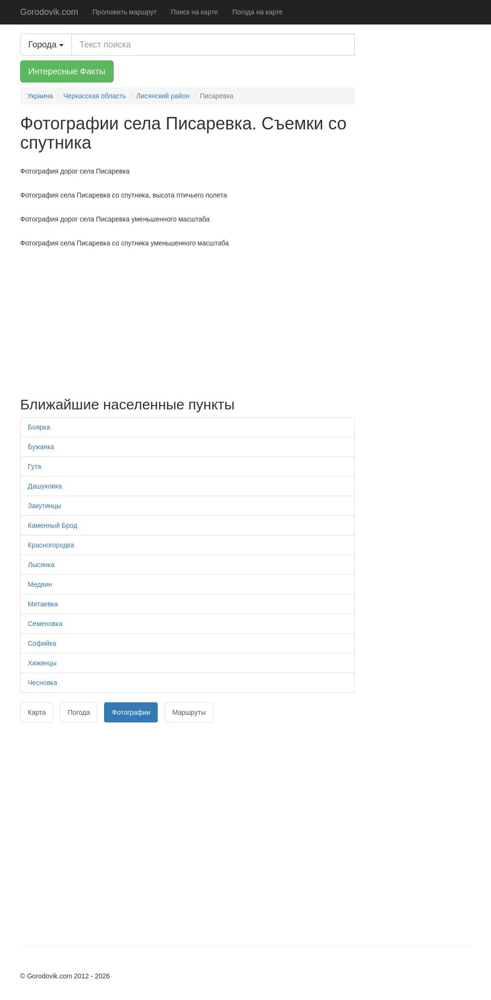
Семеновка (45, 624)
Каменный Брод (52, 525)
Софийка (42, 643)
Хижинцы (42, 663)
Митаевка (43, 604)
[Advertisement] (187, 320)
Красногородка (51, 545)
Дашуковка (45, 486)
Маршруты (189, 712)
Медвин (40, 584)
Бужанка (41, 447)
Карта (37, 712)
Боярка (39, 427)
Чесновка (42, 682)
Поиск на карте (194, 12)
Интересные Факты (66, 71)
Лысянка (41, 565)
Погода (79, 712)
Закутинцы (44, 506)
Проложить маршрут (125, 12)
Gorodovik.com (49, 12)
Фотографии (131, 712)
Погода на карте (257, 12)
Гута (34, 466)
